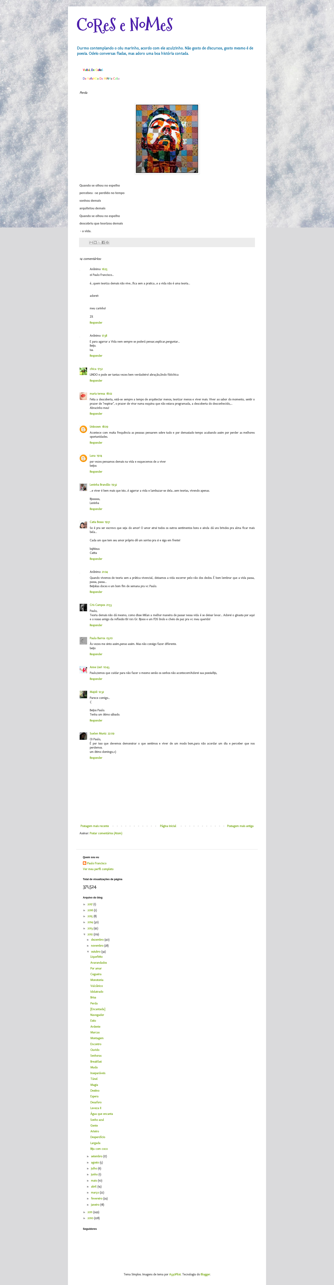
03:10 (109, 638)
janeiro (95, 1205)
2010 (91, 1218)
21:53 (109, 605)
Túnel (94, 1079)
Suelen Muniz (98, 733)
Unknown (95, 427)
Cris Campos (97, 605)
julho (94, 1168)
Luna (92, 456)
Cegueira (95, 974)
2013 (91, 928)
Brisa (93, 997)
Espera (94, 1096)
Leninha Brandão (100, 485)
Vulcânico (96, 986)
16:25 (104, 269)
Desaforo (95, 1102)
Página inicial (168, 826)
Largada (95, 1143)
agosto (95, 1162)
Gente (94, 1125)
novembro (97, 945)
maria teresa (97, 393)
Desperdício (97, 1137)
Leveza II (95, 1108)
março (95, 1192)
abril (94, 1186)
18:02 (109, 393)
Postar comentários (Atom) (106, 833)
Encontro (95, 1044)
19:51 (107, 522)
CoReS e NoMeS (124, 25)
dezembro (97, 940)
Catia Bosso (97, 522)
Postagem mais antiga (240, 826)
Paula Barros (97, 638)
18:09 (105, 427)
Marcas (94, 1032)
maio (94, 1180)
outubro (96, 951)
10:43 (106, 667)
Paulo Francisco (96, 863)
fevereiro (97, 1198)
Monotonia (96, 980)
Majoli (93, 692)
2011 (90, 1212)
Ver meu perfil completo (98, 869)
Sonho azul (97, 1120)
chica (93, 369)
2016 (91, 910)
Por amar (96, 968)
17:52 (100, 369)
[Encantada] (97, 1009)
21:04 (105, 572)
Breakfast (96, 1061)
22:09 (111, 733)
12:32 (101, 692)
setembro (97, 1156)
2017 (90, 904)
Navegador (97, 1015)
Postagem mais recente (95, 826)
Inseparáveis (97, 1073)
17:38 (104, 336)
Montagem (97, 1038)
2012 (91, 934)
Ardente (95, 1027)
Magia (94, 1085)
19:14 (99, 456)
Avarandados (98, 963)
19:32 (114, 485)
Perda (94, 1003)
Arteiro (94, 1131)
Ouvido (94, 1050)
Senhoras (95, 1056)
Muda (94, 1067)
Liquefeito (96, 957)
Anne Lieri (96, 667)
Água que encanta (101, 1114)
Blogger (205, 1274)
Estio (93, 1021)
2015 (91, 916)
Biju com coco (99, 1149)
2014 (91, 922)
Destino (94, 1090)
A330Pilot (175, 1274)
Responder (96, 323)
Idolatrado (96, 992)
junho (94, 1174)
